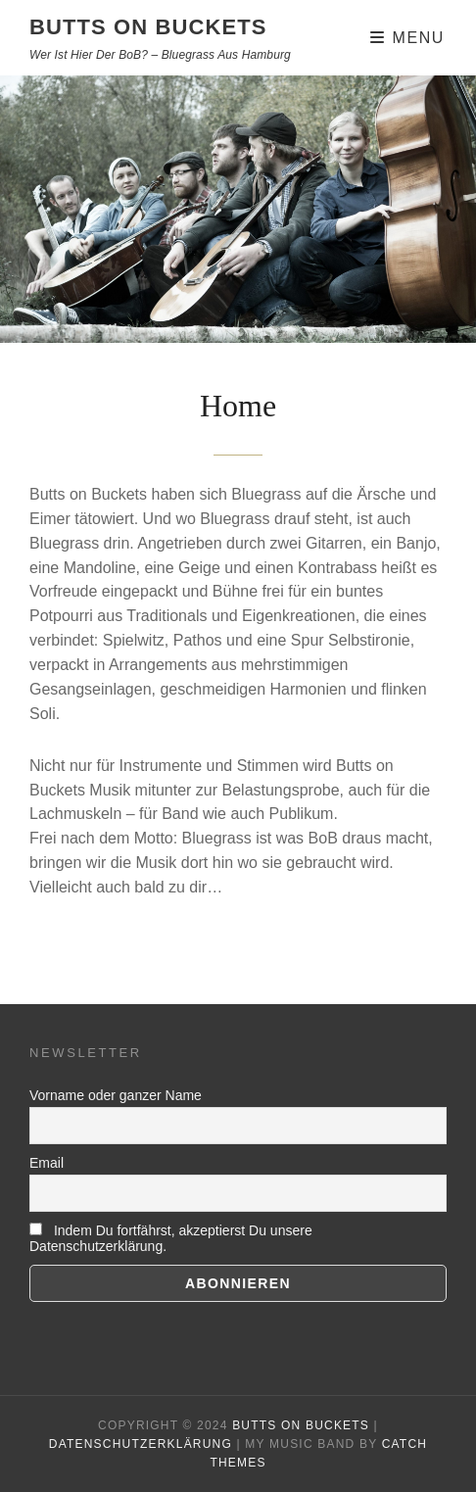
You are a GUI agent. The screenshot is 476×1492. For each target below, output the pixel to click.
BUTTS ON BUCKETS (148, 27)
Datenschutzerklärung (140, 1444)
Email (46, 1163)
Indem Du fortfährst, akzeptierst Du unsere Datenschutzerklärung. (170, 1238)
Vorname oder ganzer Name (115, 1095)
